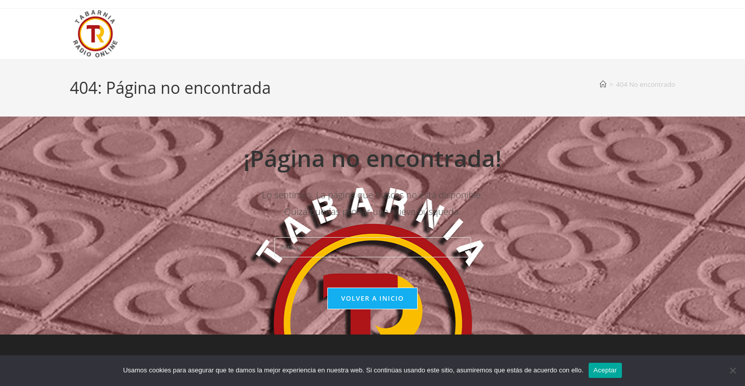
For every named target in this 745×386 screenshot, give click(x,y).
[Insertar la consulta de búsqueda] (372, 247)
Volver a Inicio (372, 298)
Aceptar (605, 370)
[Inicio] (603, 84)
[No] (732, 370)
